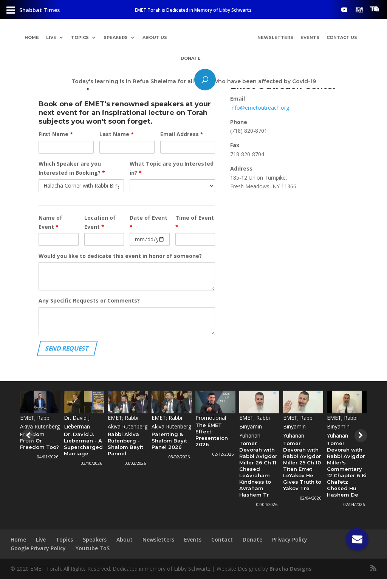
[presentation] (27, 435)
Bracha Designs (290, 568)
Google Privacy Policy (38, 548)
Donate (191, 58)
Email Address (181, 134)
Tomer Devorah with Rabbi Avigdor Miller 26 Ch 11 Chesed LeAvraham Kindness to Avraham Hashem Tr (258, 469)
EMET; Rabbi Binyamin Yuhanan (254, 426)
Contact (222, 539)
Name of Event (50, 222)
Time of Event (194, 222)
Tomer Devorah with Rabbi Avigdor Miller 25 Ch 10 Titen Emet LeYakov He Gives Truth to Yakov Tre (302, 465)
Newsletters (275, 38)
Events (309, 38)
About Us (154, 38)
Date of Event (148, 222)
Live (51, 38)
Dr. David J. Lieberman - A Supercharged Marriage (83, 443)
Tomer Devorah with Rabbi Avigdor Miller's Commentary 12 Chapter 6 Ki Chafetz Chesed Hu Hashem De (347, 469)
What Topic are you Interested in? (172, 168)
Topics (80, 38)
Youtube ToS (93, 548)
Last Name (116, 134)
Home (32, 38)
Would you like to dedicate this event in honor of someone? (120, 255)
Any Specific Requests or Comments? (89, 300)
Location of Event (100, 222)
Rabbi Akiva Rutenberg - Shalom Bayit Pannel (125, 443)
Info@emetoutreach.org (259, 107)
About (124, 539)
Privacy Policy (289, 539)
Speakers (116, 38)
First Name (56, 134)
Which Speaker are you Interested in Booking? (72, 168)
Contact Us (342, 38)
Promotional (210, 417)
